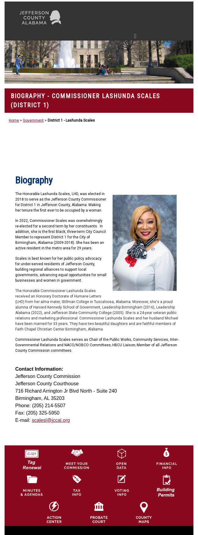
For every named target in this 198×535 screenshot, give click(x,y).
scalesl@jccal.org (51, 420)
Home (14, 120)
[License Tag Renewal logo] (31, 457)
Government (33, 120)
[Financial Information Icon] (166, 458)
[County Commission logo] (76, 458)
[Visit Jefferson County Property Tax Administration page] (76, 485)
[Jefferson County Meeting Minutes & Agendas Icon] (31, 485)
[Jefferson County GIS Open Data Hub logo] (121, 458)
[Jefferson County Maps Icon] (143, 512)
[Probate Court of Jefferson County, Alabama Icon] (98, 512)
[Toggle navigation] (77, 37)
